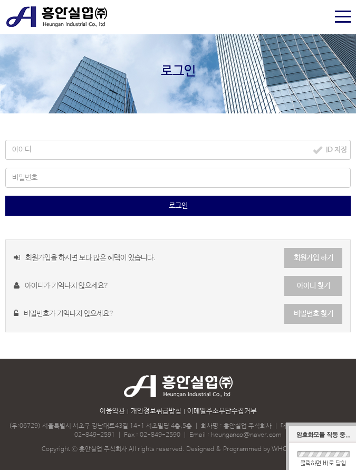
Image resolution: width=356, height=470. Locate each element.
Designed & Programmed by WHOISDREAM (250, 449)
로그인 (178, 206)
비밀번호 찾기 (313, 314)
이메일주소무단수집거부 (222, 411)
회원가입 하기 (313, 258)
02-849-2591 (94, 435)
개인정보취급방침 (156, 411)
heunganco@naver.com (246, 435)
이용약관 (112, 411)
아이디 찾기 (313, 286)
